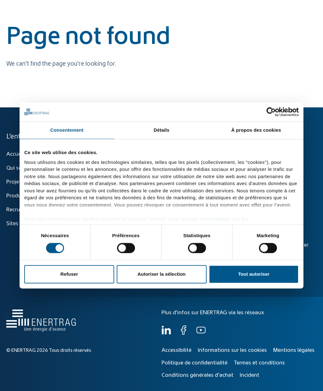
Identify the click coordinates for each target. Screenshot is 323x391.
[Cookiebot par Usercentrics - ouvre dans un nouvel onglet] (271, 112)
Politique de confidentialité (194, 362)
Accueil (15, 154)
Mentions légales (293, 350)
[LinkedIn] (166, 333)
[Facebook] (183, 333)
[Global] (286, 8)
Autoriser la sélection (162, 274)
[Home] (39, 17)
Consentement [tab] (66, 130)
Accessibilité (176, 350)
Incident (249, 375)
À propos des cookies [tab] (256, 130)
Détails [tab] (161, 130)
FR (311, 8)
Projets (15, 181)
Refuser (69, 274)
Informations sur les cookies (232, 350)
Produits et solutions (210, 22)
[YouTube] (201, 333)
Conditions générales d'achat (197, 375)
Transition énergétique (151, 22)
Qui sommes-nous (288, 22)
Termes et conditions (259, 362)
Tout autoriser (254, 274)
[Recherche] (151, 9)
